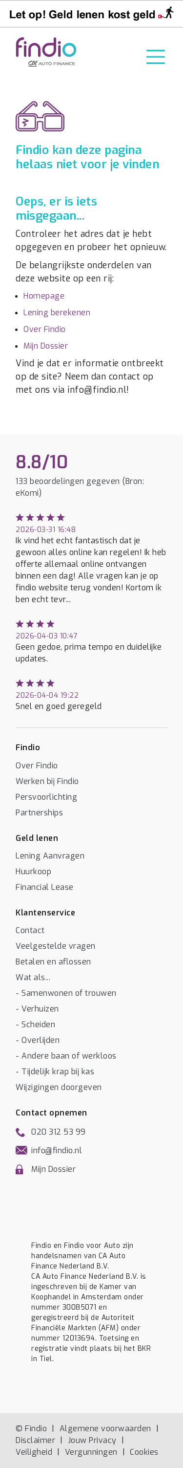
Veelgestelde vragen (56, 946)
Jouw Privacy (92, 1440)
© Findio (31, 1428)
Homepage (43, 296)
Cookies (144, 1452)
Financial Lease (45, 887)
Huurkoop (33, 871)
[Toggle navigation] (155, 57)
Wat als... (33, 977)
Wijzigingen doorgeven (59, 1087)
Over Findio (44, 329)
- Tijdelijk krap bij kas (55, 1071)
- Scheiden (35, 1024)
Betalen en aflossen (53, 962)
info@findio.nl (56, 1150)
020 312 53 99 (58, 1132)
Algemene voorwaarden (105, 1428)
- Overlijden (38, 1040)
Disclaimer (35, 1440)
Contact (30, 930)
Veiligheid (34, 1452)
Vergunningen (91, 1452)
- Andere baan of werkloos (66, 1056)
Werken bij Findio (47, 781)
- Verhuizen (37, 1009)
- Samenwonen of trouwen (66, 993)
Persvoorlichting (46, 797)
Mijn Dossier (45, 346)
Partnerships (39, 813)
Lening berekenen (56, 312)
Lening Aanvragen (50, 856)
